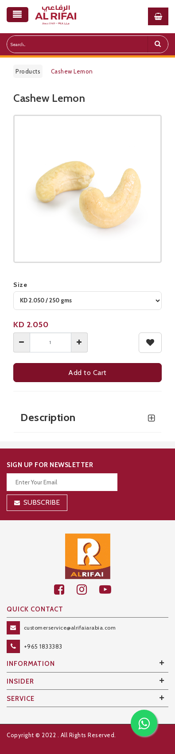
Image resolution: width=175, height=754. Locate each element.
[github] (88, 589)
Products (28, 71)
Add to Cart (87, 372)
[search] (158, 44)
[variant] (87, 300)
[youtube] (110, 589)
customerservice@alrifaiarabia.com (70, 627)
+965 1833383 (43, 646)
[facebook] (65, 589)
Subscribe (41, 502)
